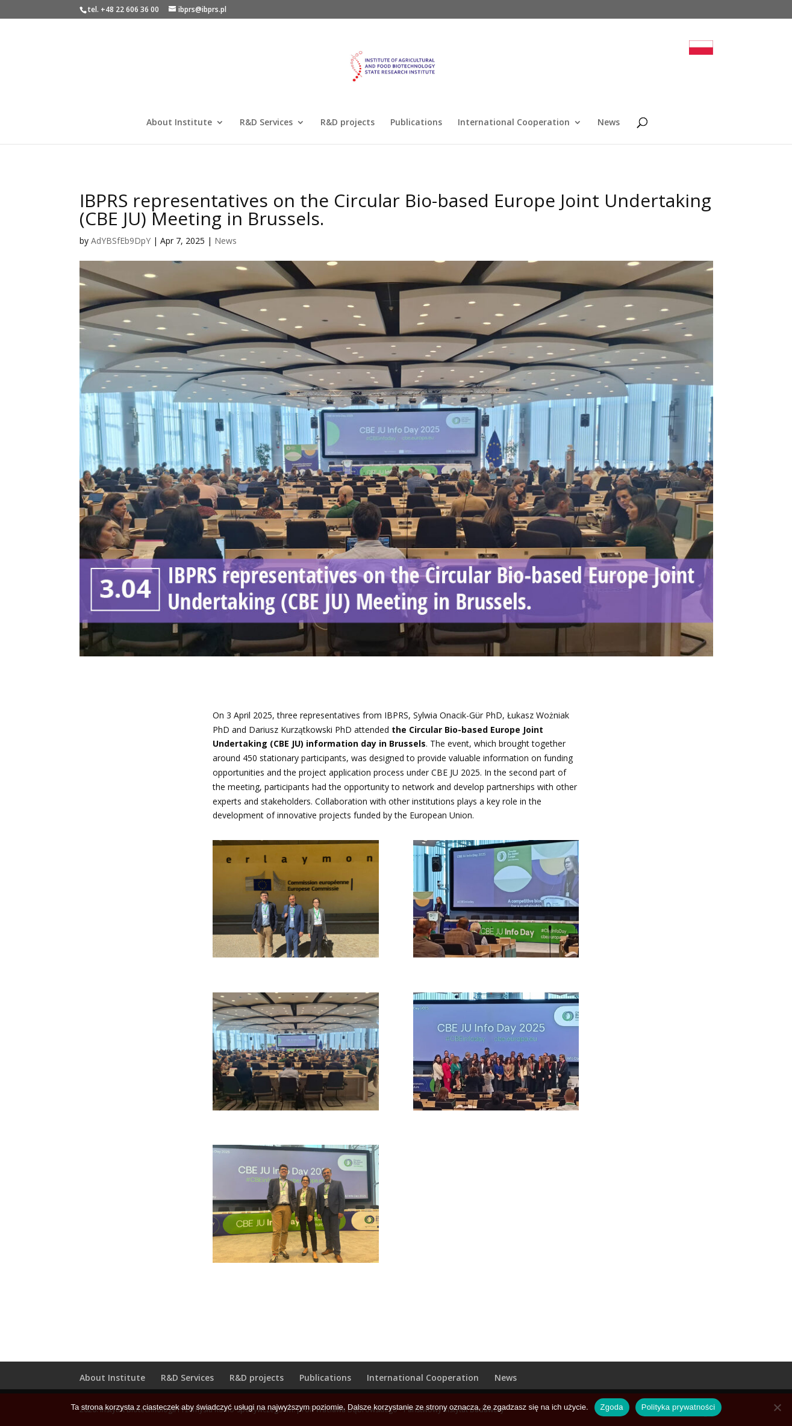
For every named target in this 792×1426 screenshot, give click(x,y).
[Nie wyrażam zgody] (777, 1407)
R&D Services (266, 123)
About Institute (179, 123)
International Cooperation (514, 123)
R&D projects (347, 123)
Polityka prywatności (678, 1407)
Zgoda (611, 1407)
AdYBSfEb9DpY (121, 240)
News (608, 123)
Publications (416, 123)
